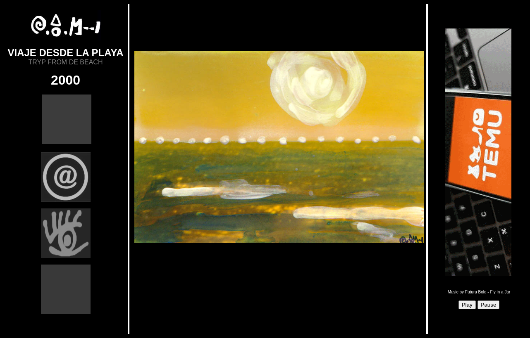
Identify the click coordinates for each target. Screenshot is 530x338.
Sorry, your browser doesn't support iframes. (278, 169)
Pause (489, 305)
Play (467, 305)
